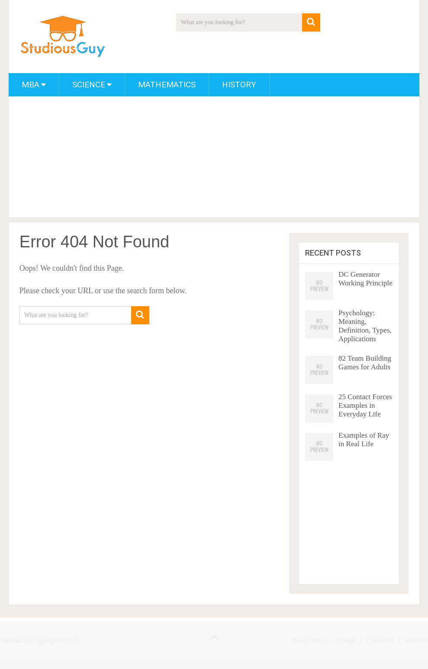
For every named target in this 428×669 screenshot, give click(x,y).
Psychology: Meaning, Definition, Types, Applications (365, 326)
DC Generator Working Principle (365, 278)
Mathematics (167, 85)
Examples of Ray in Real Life (363, 439)
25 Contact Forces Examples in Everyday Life (365, 405)
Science (88, 85)
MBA (30, 85)
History (239, 85)
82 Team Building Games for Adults (364, 362)
